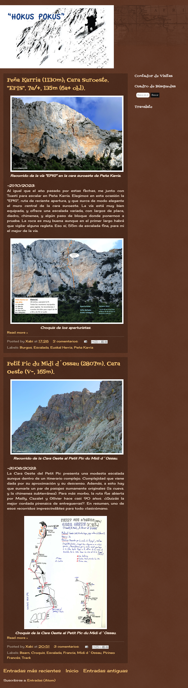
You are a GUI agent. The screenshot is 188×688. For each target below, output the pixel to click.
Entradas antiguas (105, 670)
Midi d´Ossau (89, 653)
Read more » (17, 332)
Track (26, 658)
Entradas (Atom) (41, 680)
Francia (69, 653)
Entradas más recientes (32, 670)
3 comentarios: (67, 646)
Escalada (41, 347)
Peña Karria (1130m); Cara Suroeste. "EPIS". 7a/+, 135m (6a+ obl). (58, 84)
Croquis (38, 653)
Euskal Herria (61, 347)
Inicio (72, 670)
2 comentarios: (66, 341)
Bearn (24, 653)
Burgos (26, 347)
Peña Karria (83, 347)
